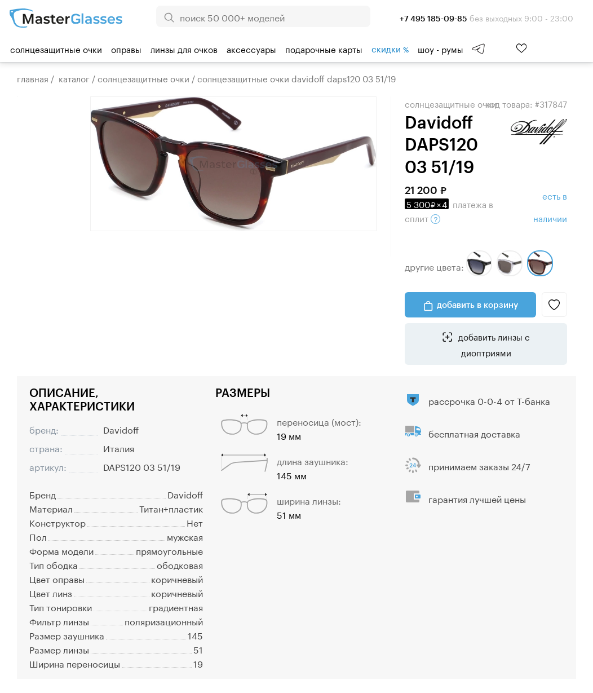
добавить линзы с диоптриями (493, 344)
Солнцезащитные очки (56, 48)
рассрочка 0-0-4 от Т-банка (489, 400)
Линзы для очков (184, 48)
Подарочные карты (323, 48)
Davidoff (121, 429)
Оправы (126, 48)
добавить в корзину (477, 304)
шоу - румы (440, 48)
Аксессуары (251, 48)
